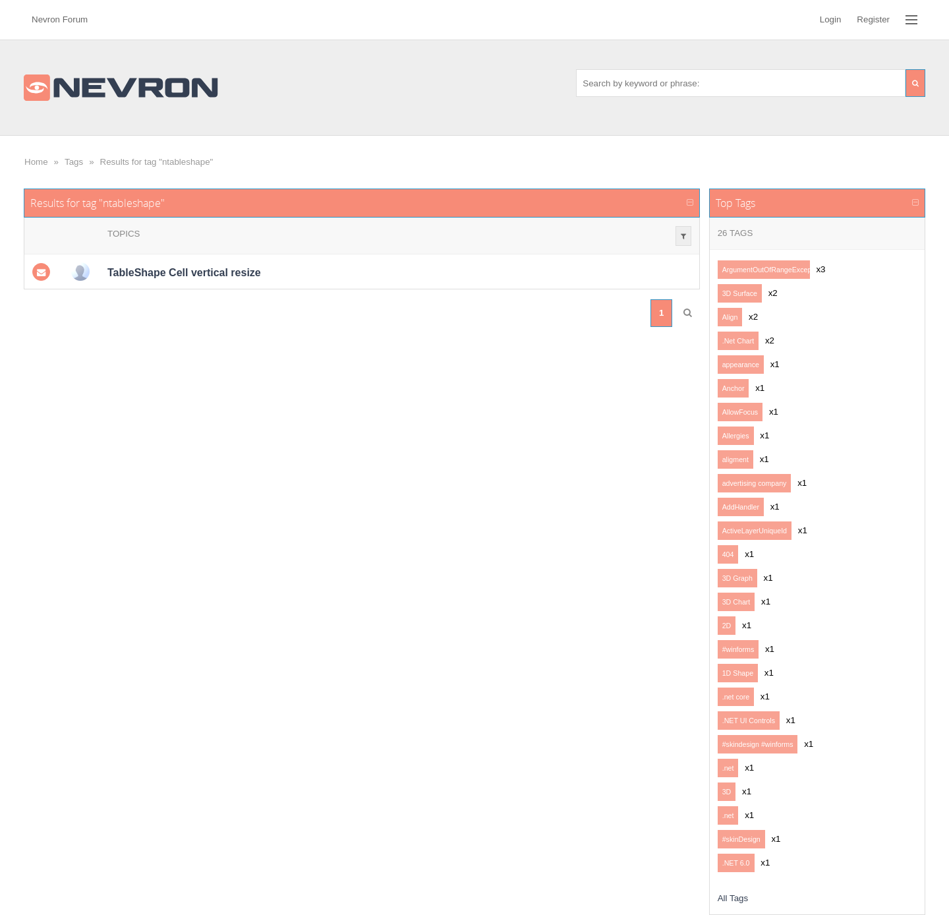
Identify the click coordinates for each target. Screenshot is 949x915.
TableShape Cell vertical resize (184, 272)
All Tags (733, 898)
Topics (123, 234)
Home (36, 162)
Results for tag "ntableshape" (157, 162)
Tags (74, 162)
